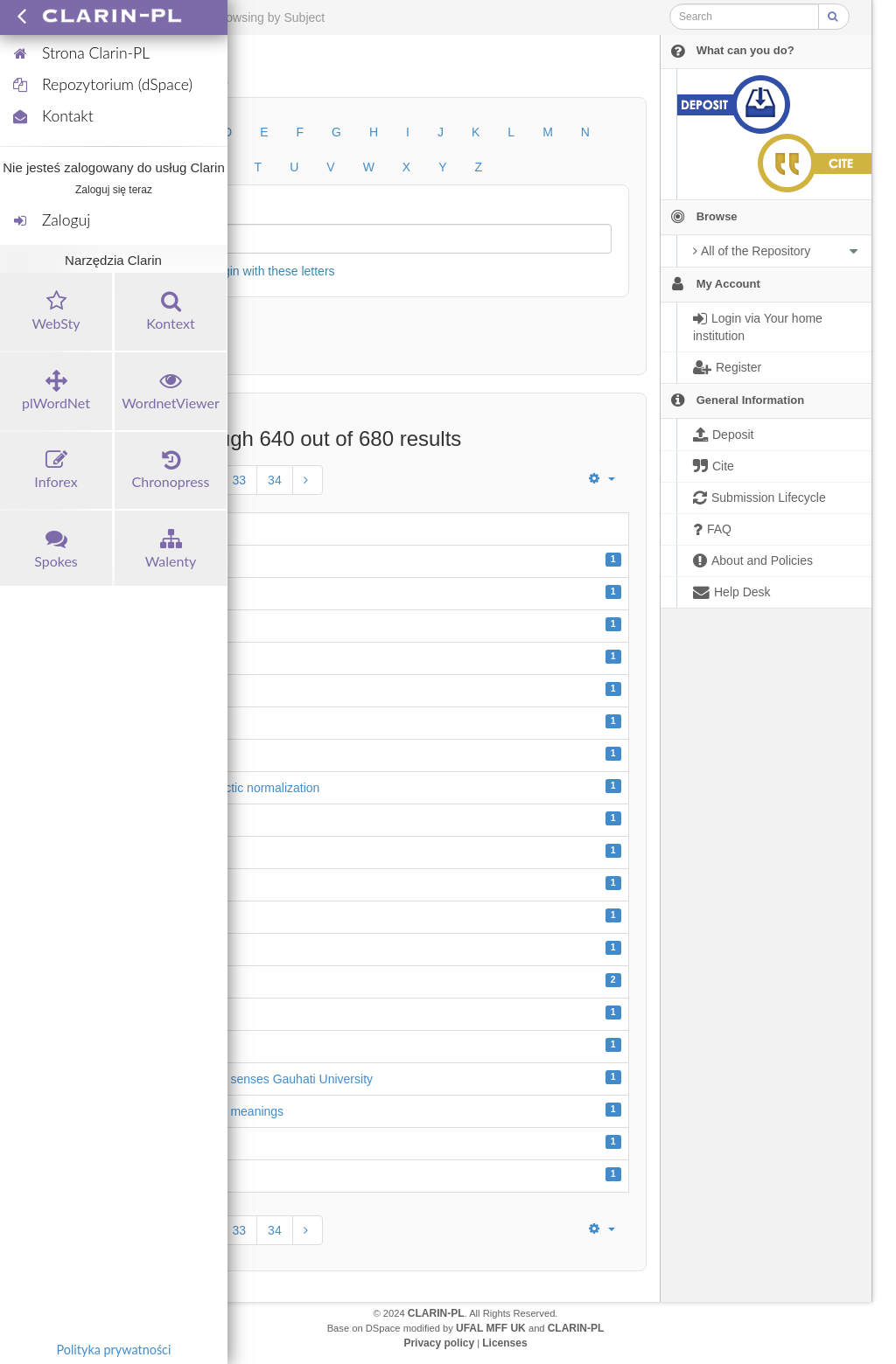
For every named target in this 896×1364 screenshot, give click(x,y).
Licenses (504, 1343)
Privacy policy (438, 1343)
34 (275, 480)
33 (240, 480)
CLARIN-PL (436, 1313)
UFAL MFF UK (491, 1328)
